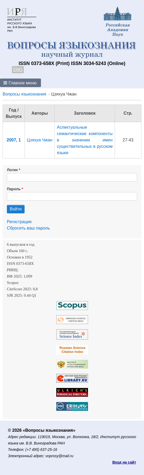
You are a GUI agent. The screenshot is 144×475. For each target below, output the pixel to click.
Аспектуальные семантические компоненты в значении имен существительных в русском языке (85, 140)
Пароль (14, 189)
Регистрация (19, 221)
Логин (12, 170)
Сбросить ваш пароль (28, 228)
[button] (20, 83)
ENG (17, 69)
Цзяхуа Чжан (39, 140)
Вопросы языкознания (24, 94)
